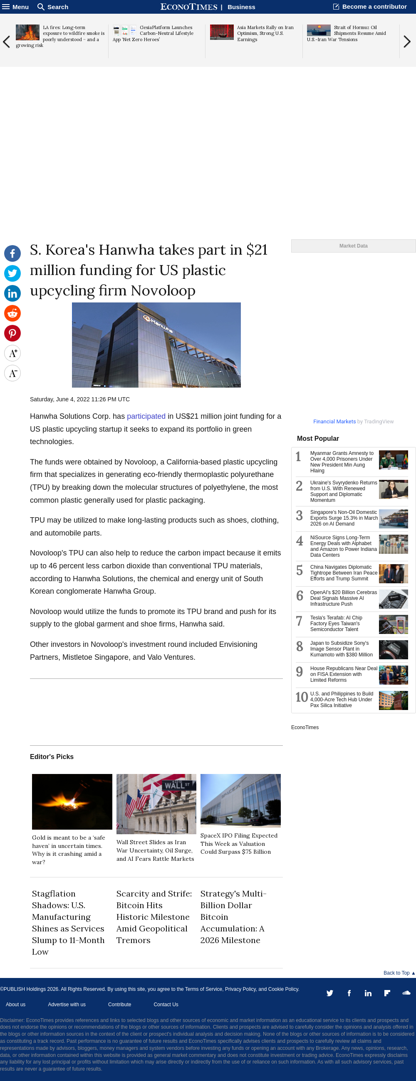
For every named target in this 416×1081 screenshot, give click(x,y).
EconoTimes (305, 727)
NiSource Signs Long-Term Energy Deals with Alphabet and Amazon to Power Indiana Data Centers (343, 546)
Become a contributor (374, 6)
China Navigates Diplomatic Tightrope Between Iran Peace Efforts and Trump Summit (344, 573)
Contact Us (166, 1004)
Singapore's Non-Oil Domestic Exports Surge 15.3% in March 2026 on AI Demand (344, 518)
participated (146, 416)
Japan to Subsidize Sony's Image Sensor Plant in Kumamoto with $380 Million (341, 649)
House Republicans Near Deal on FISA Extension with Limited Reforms (343, 674)
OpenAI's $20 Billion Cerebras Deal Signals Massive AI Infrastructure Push (343, 598)
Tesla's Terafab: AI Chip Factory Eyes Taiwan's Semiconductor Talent (336, 623)
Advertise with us (67, 1004)
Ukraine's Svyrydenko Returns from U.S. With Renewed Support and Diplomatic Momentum (343, 491)
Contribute (119, 1004)
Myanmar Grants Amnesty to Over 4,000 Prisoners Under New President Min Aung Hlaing (342, 462)
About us (15, 1004)
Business (241, 6)
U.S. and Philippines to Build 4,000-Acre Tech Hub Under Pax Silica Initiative (341, 699)
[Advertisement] (208, 175)
